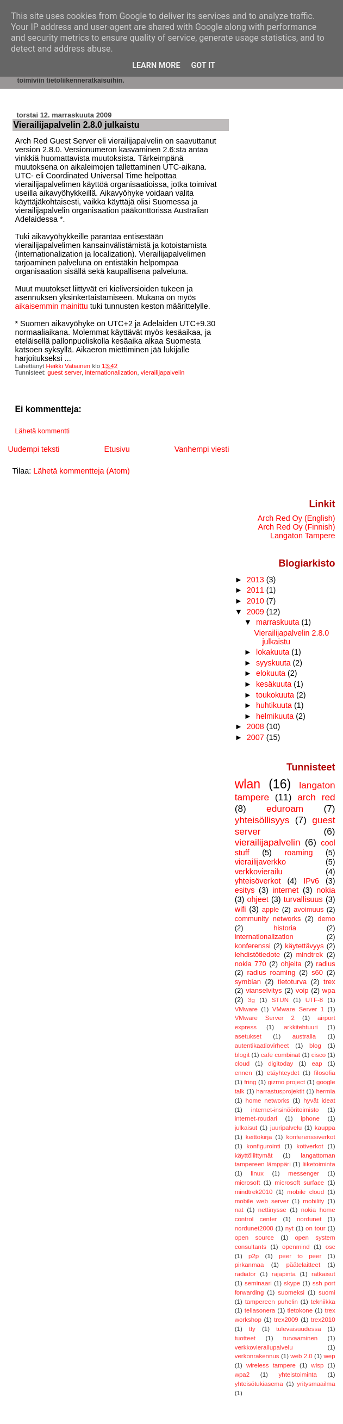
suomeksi (291, 1292)
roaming (298, 852)
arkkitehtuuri (301, 1027)
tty (252, 1329)
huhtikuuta (275, 705)
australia (304, 1036)
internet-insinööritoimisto (285, 1109)
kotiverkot (309, 1146)
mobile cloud (305, 1192)
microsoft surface (299, 1182)
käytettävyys (304, 946)
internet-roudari (256, 1118)
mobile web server (262, 1201)
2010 (256, 600)
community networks (268, 919)
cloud (242, 1063)
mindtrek (309, 954)
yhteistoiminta (298, 1374)
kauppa (325, 1127)
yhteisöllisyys (262, 819)
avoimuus (308, 909)
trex (329, 982)
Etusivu (117, 449)
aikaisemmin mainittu (51, 306)
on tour (315, 1228)
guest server (64, 372)
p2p (253, 1256)
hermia (325, 1091)
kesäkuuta (275, 684)
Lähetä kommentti (42, 431)
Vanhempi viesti (201, 449)
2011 (256, 590)
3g (251, 1000)
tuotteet (245, 1338)
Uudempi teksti (33, 449)
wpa (328, 990)
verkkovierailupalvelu (264, 1347)
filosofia (324, 1072)
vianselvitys (264, 990)
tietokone (300, 1310)
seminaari (258, 1283)
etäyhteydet (283, 1072)
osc (330, 1246)
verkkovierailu (259, 871)
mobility (313, 1201)
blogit (242, 1055)
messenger (303, 1173)
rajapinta (284, 1274)
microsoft (247, 1182)
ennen (243, 1072)
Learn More (156, 65)
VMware (246, 1009)
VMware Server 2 (265, 1018)
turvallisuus (303, 899)
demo (326, 919)
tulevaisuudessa (298, 1329)
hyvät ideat (319, 1100)
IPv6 (311, 880)
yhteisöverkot (258, 880)
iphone (310, 1118)
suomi (327, 1292)
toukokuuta (276, 695)
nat (239, 1210)
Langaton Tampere (302, 535)
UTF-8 (314, 1000)
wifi (240, 909)
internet (285, 890)
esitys (245, 890)
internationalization (111, 372)
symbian (248, 982)
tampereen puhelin (271, 1301)
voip (302, 990)
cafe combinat (280, 1055)
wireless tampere (271, 1365)
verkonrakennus (257, 1356)
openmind (296, 1246)
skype (292, 1283)
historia (284, 928)
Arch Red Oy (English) (296, 518)
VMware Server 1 (298, 1009)
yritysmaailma (316, 1384)
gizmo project (286, 1082)
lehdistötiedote (257, 954)
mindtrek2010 (254, 1192)
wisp (317, 1365)
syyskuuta (274, 662)
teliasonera (260, 1310)
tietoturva (292, 982)
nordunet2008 (254, 1228)
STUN (280, 1000)
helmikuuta (276, 716)
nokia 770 (250, 964)
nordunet (309, 1219)
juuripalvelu (286, 1127)
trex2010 (323, 1319)
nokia (325, 890)
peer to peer (300, 1256)
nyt (289, 1228)
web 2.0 (301, 1356)
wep (329, 1356)
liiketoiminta (318, 1164)
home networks (268, 1100)
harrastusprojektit (280, 1091)
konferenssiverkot (310, 1137)
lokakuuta (273, 652)
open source (254, 1237)
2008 (256, 726)
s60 (317, 972)
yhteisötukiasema (259, 1384)
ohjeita (290, 964)
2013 (256, 579)
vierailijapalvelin (163, 372)
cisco (318, 1055)
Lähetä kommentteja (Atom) (81, 471)
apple (270, 909)
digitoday (280, 1063)
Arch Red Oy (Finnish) (296, 527)
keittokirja (259, 1137)
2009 (256, 611)
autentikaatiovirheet (262, 1045)
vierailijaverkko (260, 861)
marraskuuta (279, 622)
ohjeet (257, 899)
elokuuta (272, 673)
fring (250, 1082)
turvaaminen (300, 1338)
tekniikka (323, 1301)
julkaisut (246, 1127)
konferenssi (253, 946)
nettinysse (272, 1210)
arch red (316, 797)
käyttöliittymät (254, 1155)
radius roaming (271, 972)
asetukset (248, 1036)
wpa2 (242, 1374)
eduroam (284, 808)
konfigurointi (263, 1146)
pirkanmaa (249, 1264)
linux (257, 1173)
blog (315, 1045)
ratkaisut (323, 1274)
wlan (247, 784)
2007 (256, 737)
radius (325, 964)
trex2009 (286, 1319)
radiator (245, 1274)
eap (316, 1063)
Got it (203, 65)
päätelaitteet (303, 1264)
